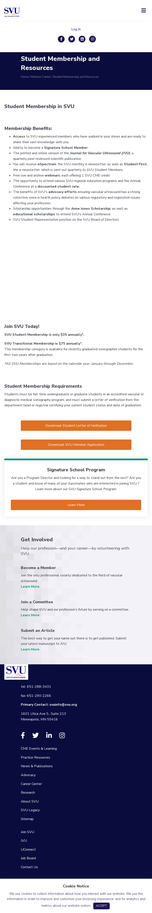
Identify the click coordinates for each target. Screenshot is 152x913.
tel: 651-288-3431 (36, 686)
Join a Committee (37, 602)
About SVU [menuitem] (30, 801)
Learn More (30, 586)
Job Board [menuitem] (28, 858)
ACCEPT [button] (101, 906)
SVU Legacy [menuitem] (30, 810)
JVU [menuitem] (24, 840)
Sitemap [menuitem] (27, 819)
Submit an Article (38, 630)
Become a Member (38, 567)
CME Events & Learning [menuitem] (39, 748)
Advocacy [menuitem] (28, 775)
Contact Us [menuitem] (29, 867)
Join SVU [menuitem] (27, 832)
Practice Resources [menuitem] (35, 757)
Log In (76, 29)
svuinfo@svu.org (63, 704)
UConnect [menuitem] (28, 849)
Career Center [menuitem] (31, 784)
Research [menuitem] (28, 792)
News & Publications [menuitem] (37, 766)
